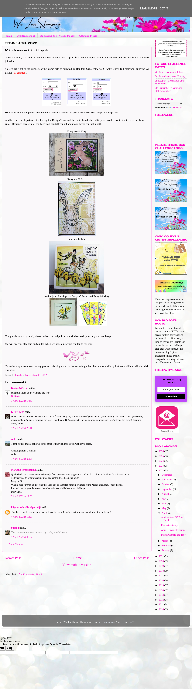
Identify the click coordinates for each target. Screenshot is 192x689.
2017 (161, 575)
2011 (161, 604)
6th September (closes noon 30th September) (168, 89)
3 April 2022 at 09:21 (21, 459)
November (167, 479)
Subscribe (171, 396)
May (164, 508)
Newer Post (13, 558)
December (167, 474)
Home (8, 35)
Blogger (132, 622)
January (166, 550)
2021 (161, 556)
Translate (174, 107)
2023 (161, 465)
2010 (161, 609)
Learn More (148, 8)
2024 (161, 461)
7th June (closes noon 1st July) (170, 72)
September (167, 489)
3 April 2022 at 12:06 (21, 496)
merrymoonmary (106, 622)
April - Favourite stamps (173, 530)
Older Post (141, 558)
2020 (161, 561)
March (165, 540)
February (166, 545)
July (164, 498)
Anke (14, 439)
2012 (161, 599)
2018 (161, 570)
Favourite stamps (169, 525)
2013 (161, 595)
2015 (161, 585)
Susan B (15, 527)
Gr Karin (15, 396)
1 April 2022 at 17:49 (21, 400)
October (166, 484)
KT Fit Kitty (17, 412)
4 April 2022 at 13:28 (21, 516)
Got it (164, 8)
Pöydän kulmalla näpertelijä (26, 507)
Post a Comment (16, 544)
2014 (161, 590)
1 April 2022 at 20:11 (21, 428)
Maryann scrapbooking (23, 469)
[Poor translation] (10, 648)
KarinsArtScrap (19, 388)
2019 (161, 566)
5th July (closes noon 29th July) (171, 76)
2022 (161, 470)
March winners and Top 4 (173, 534)
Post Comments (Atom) (30, 574)
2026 (161, 451)
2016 (161, 580)
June (164, 503)
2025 (161, 456)
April (165, 513)
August (166, 494)
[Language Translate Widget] (168, 104)
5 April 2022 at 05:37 (21, 537)
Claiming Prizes (88, 35)
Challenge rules (25, 35)
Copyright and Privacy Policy (57, 35)
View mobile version (76, 565)
